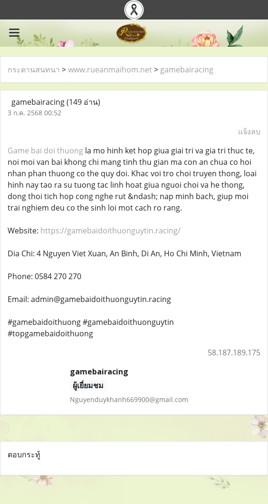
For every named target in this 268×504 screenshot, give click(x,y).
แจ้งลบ (249, 131)
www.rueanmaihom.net (110, 69)
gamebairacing (186, 69)
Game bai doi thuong (45, 150)
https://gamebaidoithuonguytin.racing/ (110, 230)
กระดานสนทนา (34, 69)
